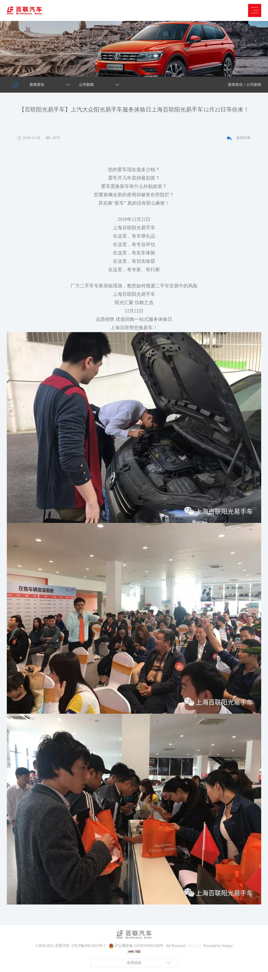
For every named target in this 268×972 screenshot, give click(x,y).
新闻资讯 (235, 85)
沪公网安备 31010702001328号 (139, 946)
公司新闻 (254, 85)
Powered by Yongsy (218, 946)
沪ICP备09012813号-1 (88, 946)
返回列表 (238, 138)
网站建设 (194, 946)
